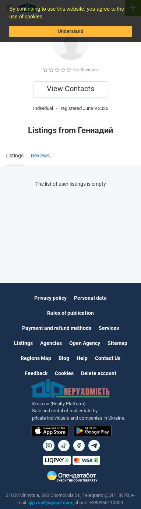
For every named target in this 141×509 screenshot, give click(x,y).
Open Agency (84, 343)
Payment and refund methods (56, 328)
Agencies (51, 343)
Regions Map (36, 358)
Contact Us (107, 358)
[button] (46, 17)
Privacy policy (50, 298)
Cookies (64, 373)
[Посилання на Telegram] (94, 445)
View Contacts (70, 88)
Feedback (36, 373)
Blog (64, 358)
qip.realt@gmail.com (50, 502)
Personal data (90, 298)
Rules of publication (70, 313)
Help (82, 358)
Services (109, 328)
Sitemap (117, 343)
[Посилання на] (48, 445)
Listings (23, 343)
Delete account (98, 373)
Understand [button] (71, 31)
